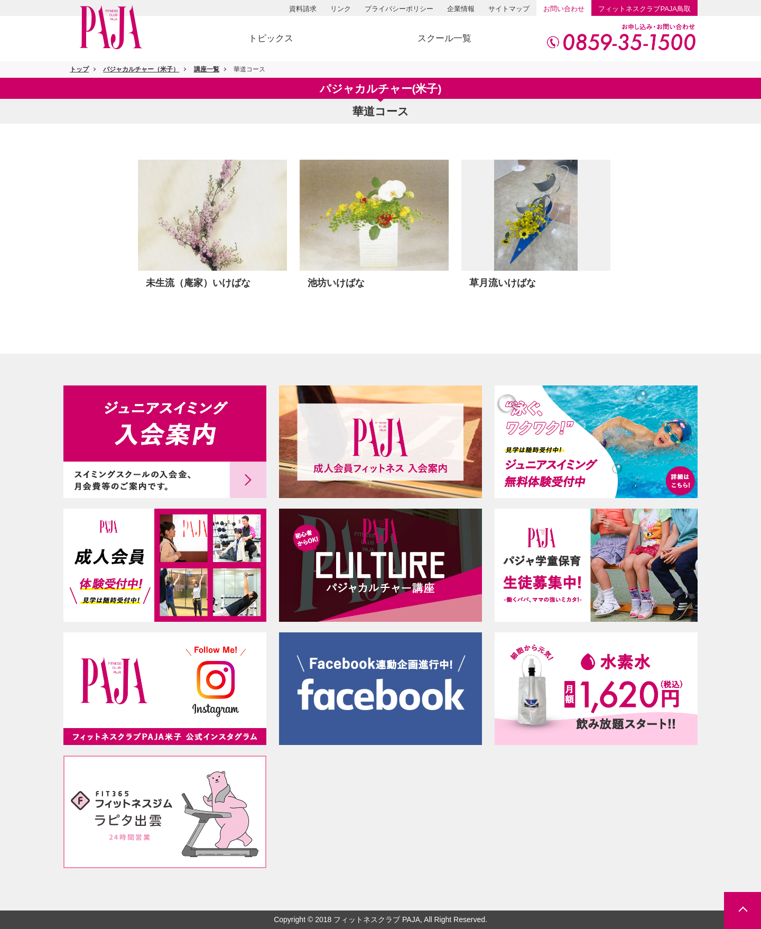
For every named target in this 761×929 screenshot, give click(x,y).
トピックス (270, 38)
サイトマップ (509, 9)
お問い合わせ (563, 9)
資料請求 (303, 9)
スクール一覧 (444, 38)
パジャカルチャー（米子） (141, 69)
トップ (79, 69)
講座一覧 (206, 69)
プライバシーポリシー (399, 9)
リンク (340, 9)
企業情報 (461, 9)
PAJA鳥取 (644, 9)
